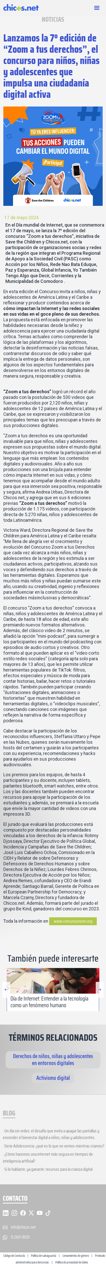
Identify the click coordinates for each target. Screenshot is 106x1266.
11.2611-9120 (20, 1237)
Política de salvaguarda (43, 1255)
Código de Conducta (14, 1255)
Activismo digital (53, 1077)
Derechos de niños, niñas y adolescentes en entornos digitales (53, 1059)
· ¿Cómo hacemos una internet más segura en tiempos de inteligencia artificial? (48, 1157)
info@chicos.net (23, 1227)
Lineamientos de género (75, 1255)
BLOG (9, 1113)
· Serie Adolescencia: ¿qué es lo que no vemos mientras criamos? (53, 1146)
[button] (100, 1007)
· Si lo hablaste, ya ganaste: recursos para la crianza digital (47, 1169)
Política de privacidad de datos (71, 1262)
